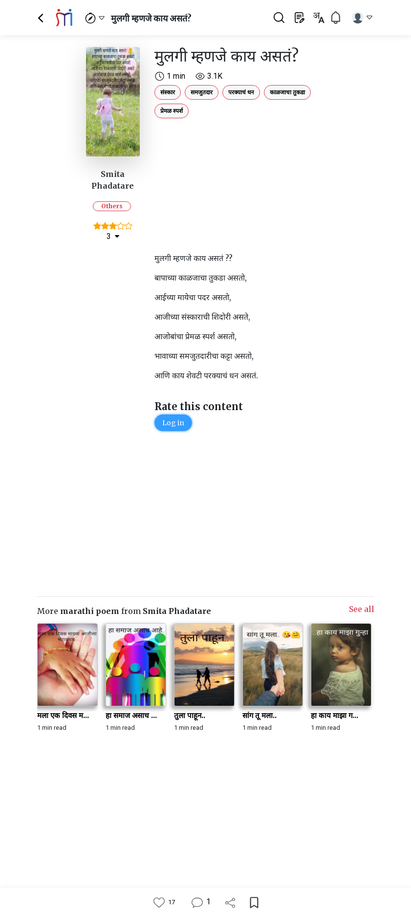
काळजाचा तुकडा (287, 92)
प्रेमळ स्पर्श (171, 110)
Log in (173, 422)
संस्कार (167, 92)
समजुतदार (201, 92)
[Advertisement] (235, 183)
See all (361, 609)
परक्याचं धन (241, 92)
